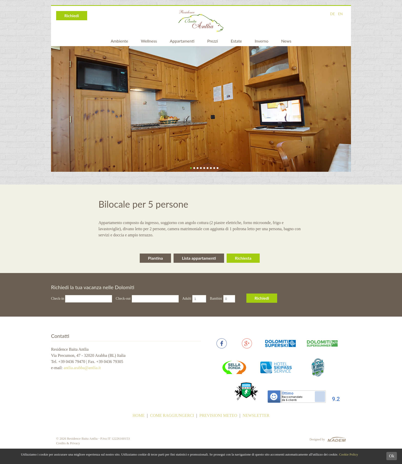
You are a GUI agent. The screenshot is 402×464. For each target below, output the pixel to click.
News (286, 40)
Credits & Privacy (68, 444)
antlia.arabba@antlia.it (82, 368)
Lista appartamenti (199, 258)
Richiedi (71, 15)
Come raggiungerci (172, 416)
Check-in (57, 298)
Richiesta (243, 258)
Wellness (149, 40)
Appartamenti (182, 40)
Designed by (317, 439)
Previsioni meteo (218, 416)
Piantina (155, 258)
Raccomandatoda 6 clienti (292, 399)
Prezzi (212, 40)
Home (138, 416)
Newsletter (256, 416)
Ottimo (288, 394)
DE (332, 14)
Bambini (216, 298)
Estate (236, 40)
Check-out (123, 298)
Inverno (261, 40)
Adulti (187, 298)
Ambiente (119, 40)
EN (340, 14)
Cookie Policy (348, 454)
